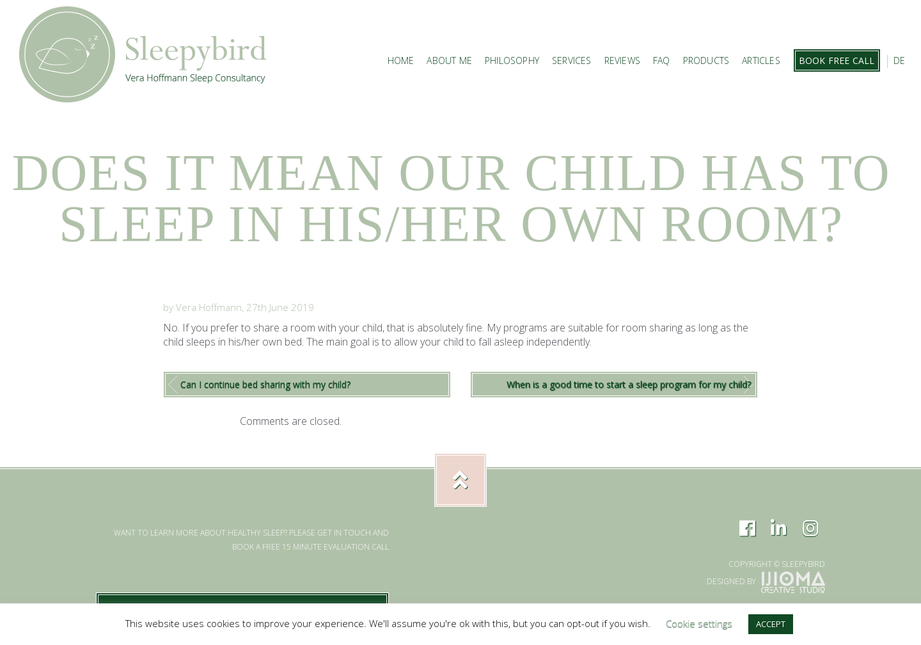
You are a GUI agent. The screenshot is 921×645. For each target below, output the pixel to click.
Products (706, 60)
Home (401, 60)
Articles (761, 60)
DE (899, 60)
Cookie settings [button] (699, 623)
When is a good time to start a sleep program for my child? (629, 384)
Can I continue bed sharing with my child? (265, 384)
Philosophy (512, 60)
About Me (449, 60)
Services (572, 60)
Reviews (622, 60)
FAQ (661, 60)
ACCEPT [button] (770, 624)
